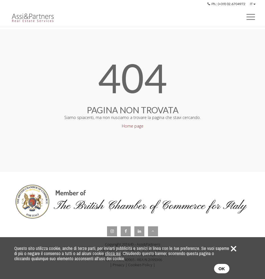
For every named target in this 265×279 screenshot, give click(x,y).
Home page (132, 126)
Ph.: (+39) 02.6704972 (226, 4)
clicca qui (113, 253)
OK (222, 268)
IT (253, 4)
